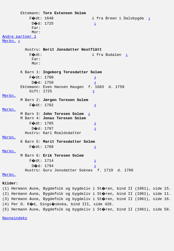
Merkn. (9, 46)
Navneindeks (14, 244)
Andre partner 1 (19, 41)
